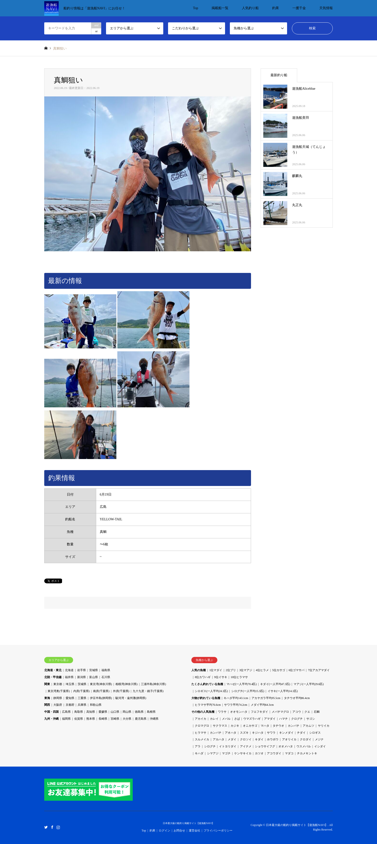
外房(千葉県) (121, 691)
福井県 (69, 677)
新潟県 (81, 677)
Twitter (46, 827)
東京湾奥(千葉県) (59, 691)
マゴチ (226, 753)
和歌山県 (95, 704)
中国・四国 (51, 711)
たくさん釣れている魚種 (207, 684)
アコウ (296, 711)
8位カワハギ (203, 677)
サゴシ (310, 718)
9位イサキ (220, 677)
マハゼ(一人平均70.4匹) (241, 684)
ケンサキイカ (242, 753)
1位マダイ (215, 670)
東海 (47, 698)
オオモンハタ (238, 711)
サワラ (271, 732)
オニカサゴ (250, 725)
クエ (307, 711)
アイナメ (245, 746)
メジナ (319, 739)
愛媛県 (103, 711)
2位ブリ (231, 670)
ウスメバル (303, 746)
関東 (47, 684)
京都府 (70, 704)
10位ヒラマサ (239, 677)
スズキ (244, 732)
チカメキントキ (307, 753)
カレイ (214, 718)
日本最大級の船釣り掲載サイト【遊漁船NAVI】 (188, 823)
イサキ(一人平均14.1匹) (283, 691)
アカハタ (218, 739)
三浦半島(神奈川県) (153, 684)
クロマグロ (202, 725)
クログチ (297, 718)
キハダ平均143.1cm (236, 698)
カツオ (259, 753)
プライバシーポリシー (218, 830)
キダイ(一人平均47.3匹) (275, 684)
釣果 (275, 8)
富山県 (93, 677)
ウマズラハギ (252, 718)
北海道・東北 (53, 670)
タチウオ (278, 725)
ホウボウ (272, 739)
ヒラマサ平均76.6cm (208, 704)
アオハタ (230, 732)
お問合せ (179, 830)
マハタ (265, 725)
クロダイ (305, 739)
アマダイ (270, 718)
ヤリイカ (323, 725)
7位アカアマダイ (319, 670)
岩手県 (81, 670)
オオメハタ (285, 746)
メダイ (232, 739)
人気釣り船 (250, 8)
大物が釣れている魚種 (205, 698)
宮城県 (93, 670)
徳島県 (139, 711)
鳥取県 (78, 711)
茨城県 (82, 684)
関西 (47, 704)
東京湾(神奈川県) (101, 684)
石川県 (105, 677)
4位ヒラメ (262, 670)
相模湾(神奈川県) (126, 684)
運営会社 (194, 830)
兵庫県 (82, 704)
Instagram (58, 827)
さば (237, 718)
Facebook (52, 827)
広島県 (66, 711)
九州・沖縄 (51, 718)
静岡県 (57, 698)
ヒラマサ (200, 732)
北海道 (69, 670)
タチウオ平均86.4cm (297, 698)
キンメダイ (286, 732)
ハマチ (283, 718)
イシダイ (320, 746)
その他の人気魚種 (202, 711)
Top (195, 8)
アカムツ (308, 725)
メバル (226, 718)
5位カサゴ (278, 670)
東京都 (57, 684)
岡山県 (127, 711)
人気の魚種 (198, 670)
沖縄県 (154, 718)
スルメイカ (202, 739)
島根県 (151, 711)
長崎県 (103, 718)
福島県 (105, 670)
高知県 (90, 711)
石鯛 (317, 711)
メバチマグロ (280, 711)
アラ (198, 746)
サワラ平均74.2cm (235, 704)
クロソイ (245, 739)
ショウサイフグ (265, 746)
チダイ (301, 732)
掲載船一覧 (220, 8)
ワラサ (222, 711)
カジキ (235, 725)
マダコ (289, 753)
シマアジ (213, 753)
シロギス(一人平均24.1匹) (211, 691)
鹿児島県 (140, 718)
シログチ (210, 746)
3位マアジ (245, 670)
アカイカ (200, 718)
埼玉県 (70, 684)
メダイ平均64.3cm (262, 704)
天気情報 (326, 8)
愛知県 (70, 698)
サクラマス (220, 725)
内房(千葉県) (81, 691)
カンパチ (293, 725)
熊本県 (90, 718)
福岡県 (66, 718)
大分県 (127, 718)
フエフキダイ (259, 711)
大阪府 (57, 704)
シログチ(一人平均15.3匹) (247, 691)
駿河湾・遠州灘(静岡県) (130, 698)
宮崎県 (115, 718)
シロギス (315, 732)
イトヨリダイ (227, 746)
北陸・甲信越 (53, 677)
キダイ (259, 739)
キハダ (199, 753)
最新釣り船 (278, 75)
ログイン (164, 830)
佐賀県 (78, 718)
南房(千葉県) (101, 691)
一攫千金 (299, 8)
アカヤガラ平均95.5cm (265, 698)
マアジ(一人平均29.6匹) (309, 684)
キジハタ (258, 732)
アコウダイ (274, 753)
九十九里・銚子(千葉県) (148, 691)
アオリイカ (289, 739)
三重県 (82, 698)
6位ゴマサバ (296, 670)
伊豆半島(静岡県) (101, 698)
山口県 (115, 711)
